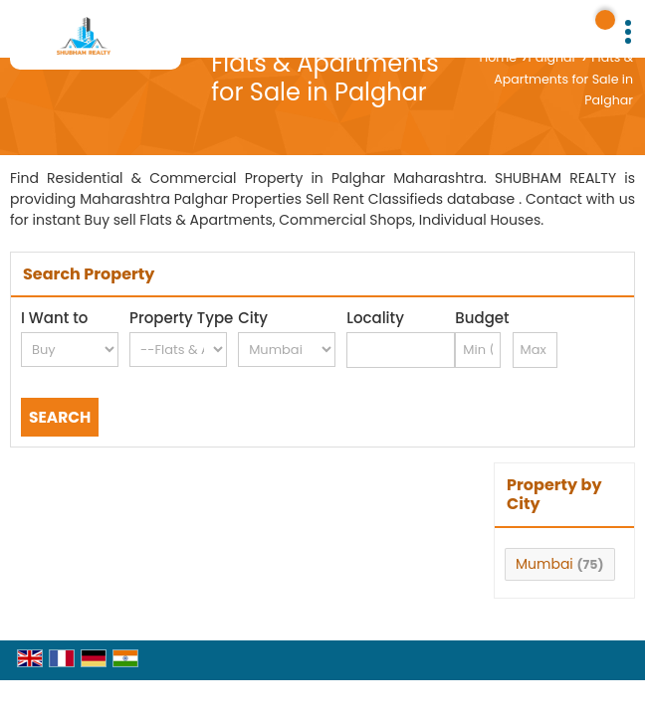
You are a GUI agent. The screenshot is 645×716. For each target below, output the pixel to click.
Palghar (553, 57)
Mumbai (544, 564)
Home (498, 57)
